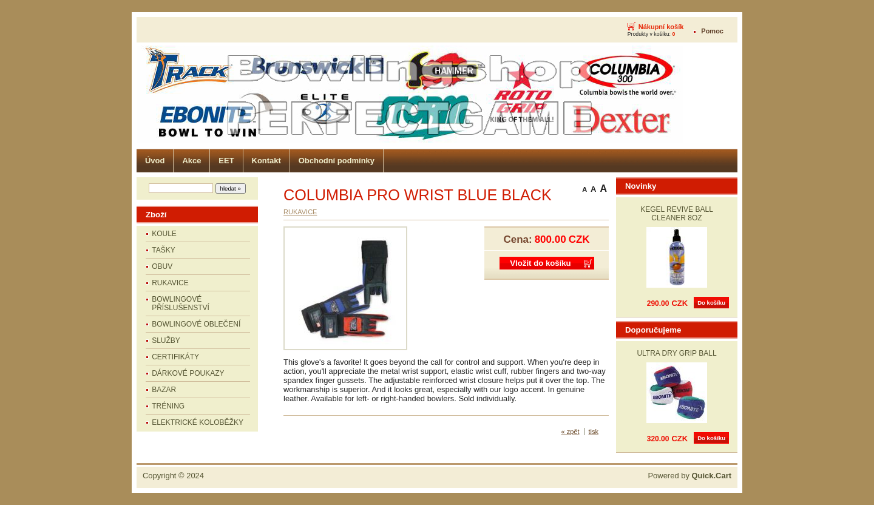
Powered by (689, 475)
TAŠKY (163, 250)
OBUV (162, 266)
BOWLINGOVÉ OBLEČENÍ (196, 324)
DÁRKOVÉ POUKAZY (188, 373)
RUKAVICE (170, 283)
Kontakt (266, 160)
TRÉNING (168, 406)
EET (226, 160)
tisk (594, 431)
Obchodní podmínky (336, 160)
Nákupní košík (661, 26)
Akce (191, 160)
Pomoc (712, 31)
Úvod (154, 160)
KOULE (164, 233)
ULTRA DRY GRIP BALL (676, 353)
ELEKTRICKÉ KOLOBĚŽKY (197, 422)
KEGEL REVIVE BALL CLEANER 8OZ (676, 213)
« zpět (570, 431)
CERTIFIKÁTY (175, 357)
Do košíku (711, 302)
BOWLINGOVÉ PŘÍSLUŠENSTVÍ (180, 303)
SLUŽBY (166, 340)
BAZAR (164, 389)
